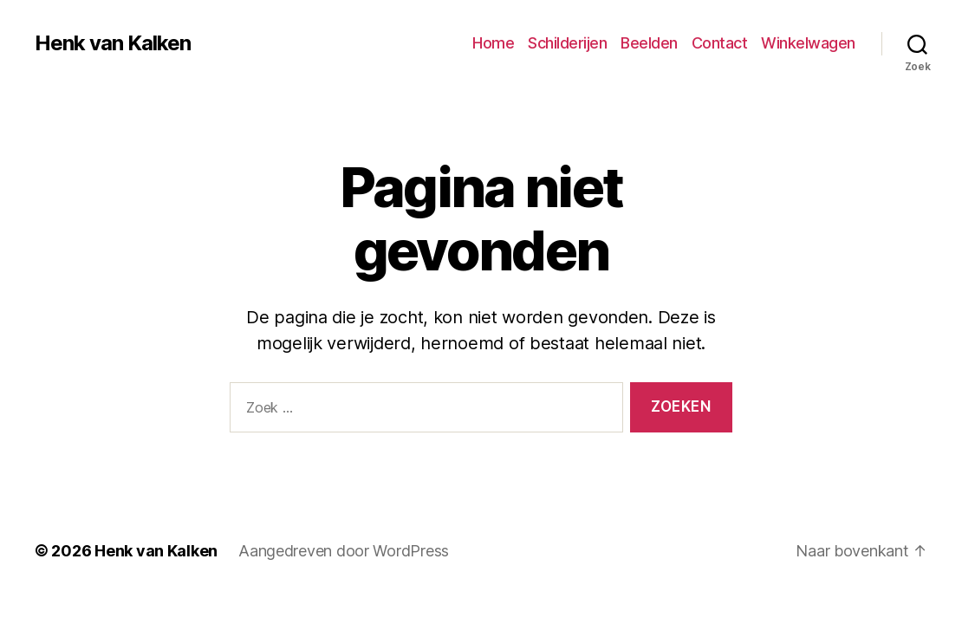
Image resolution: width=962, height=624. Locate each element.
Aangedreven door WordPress (343, 551)
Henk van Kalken (113, 43)
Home (493, 43)
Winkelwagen (808, 43)
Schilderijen (567, 43)
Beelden (649, 43)
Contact (720, 43)
